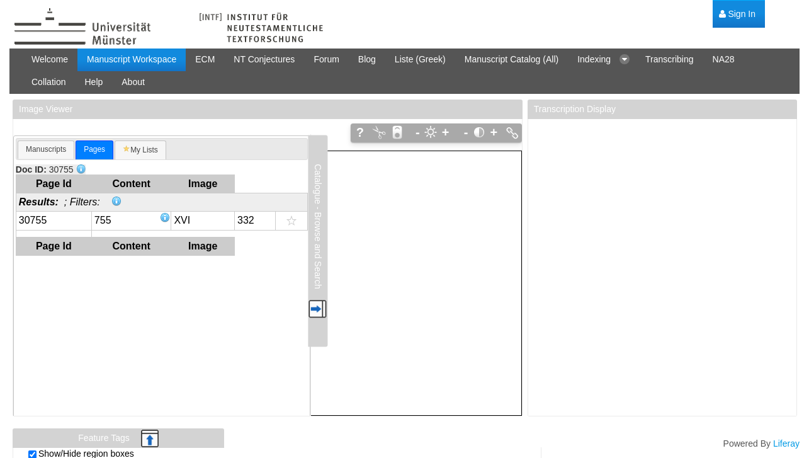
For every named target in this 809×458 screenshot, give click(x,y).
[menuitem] (737, 14)
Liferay (786, 443)
